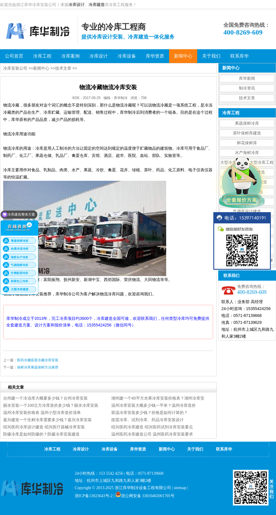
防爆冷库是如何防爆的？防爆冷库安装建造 (41, 434)
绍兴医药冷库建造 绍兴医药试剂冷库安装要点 (152, 427)
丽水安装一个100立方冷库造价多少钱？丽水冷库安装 (50, 405)
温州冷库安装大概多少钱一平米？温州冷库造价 (153, 405)
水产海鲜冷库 (247, 153)
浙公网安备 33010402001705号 (145, 496)
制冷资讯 (247, 88)
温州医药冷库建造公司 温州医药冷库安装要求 (152, 434)
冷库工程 (52, 449)
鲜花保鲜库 (247, 143)
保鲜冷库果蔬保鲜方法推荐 (37, 367)
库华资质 (138, 449)
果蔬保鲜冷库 (247, 123)
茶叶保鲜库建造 (247, 133)
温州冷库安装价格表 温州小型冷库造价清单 (42, 412)
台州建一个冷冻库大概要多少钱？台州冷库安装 (45, 398)
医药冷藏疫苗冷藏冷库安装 (37, 360)
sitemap (180, 488)
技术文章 (247, 98)
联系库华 (224, 449)
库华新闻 (247, 78)
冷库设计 (76, 4)
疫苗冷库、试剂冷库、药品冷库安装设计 (147, 419)
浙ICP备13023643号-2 (93, 496)
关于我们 (195, 449)
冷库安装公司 (15, 68)
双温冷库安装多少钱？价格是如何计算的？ (149, 412)
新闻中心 (41, 68)
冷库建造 (97, 4)
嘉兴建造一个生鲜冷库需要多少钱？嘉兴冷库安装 (47, 419)
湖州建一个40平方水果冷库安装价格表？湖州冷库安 (157, 398)
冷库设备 (109, 449)
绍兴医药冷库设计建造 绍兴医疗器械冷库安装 (44, 427)
